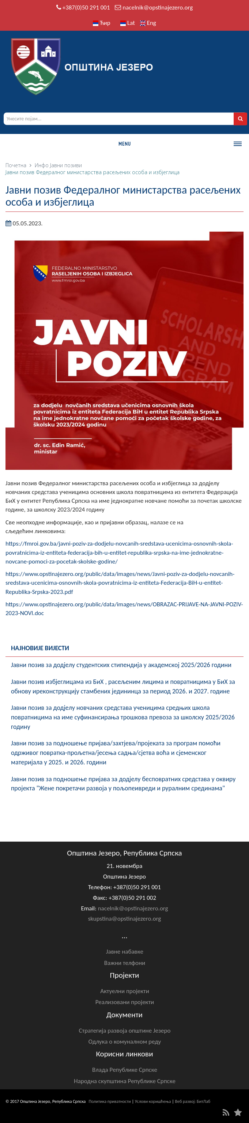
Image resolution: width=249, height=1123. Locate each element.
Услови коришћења (153, 1101)
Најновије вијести (40, 648)
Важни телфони (124, 963)
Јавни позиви (66, 165)
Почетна (15, 165)
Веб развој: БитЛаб (192, 1101)
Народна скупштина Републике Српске (125, 1081)
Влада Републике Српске (124, 1070)
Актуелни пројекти (124, 991)
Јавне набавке (124, 951)
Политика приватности (110, 1101)
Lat (127, 23)
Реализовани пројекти (124, 1002)
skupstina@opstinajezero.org (124, 918)
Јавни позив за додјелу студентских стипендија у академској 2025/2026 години (121, 665)
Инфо (42, 165)
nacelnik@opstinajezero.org (157, 7)
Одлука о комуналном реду (124, 1041)
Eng (148, 23)
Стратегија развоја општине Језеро (125, 1030)
